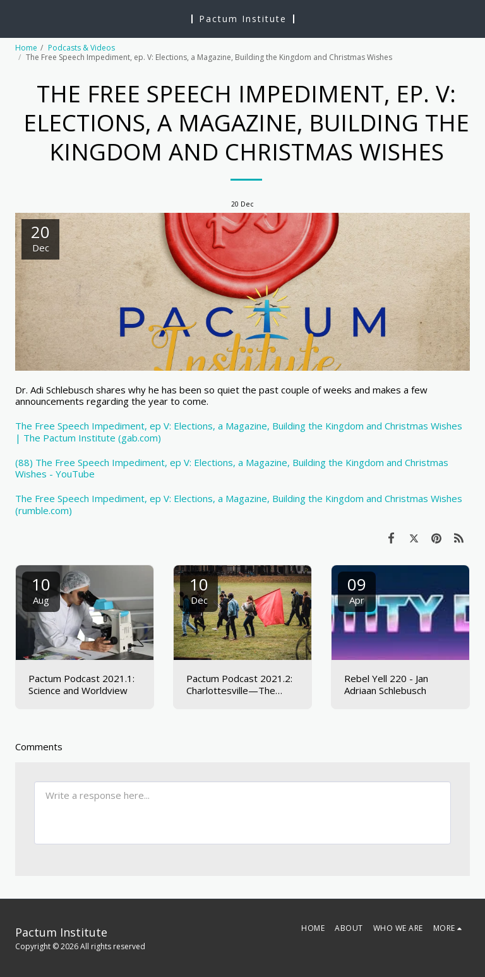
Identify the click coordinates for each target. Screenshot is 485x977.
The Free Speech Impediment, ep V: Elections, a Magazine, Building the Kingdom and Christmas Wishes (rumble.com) (238, 504)
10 (41, 589)
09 (357, 589)
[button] (14, 18)
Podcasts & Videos (81, 47)
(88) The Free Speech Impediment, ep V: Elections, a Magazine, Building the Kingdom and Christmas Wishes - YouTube (231, 468)
